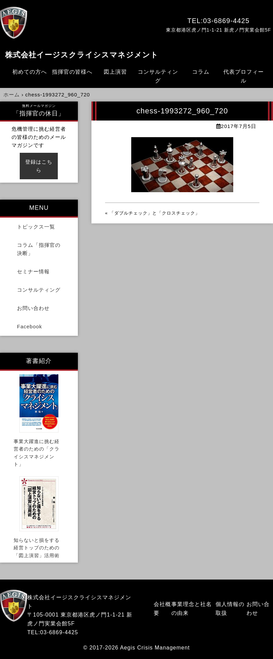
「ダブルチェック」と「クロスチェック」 (154, 213)
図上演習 (115, 72)
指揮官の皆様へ (72, 72)
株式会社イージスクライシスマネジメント (81, 55)
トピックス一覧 (36, 227)
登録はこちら (38, 166)
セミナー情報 (33, 271)
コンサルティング (158, 76)
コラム (200, 72)
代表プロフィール (243, 76)
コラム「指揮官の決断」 (39, 249)
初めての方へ (29, 72)
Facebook (29, 326)
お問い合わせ (33, 308)
